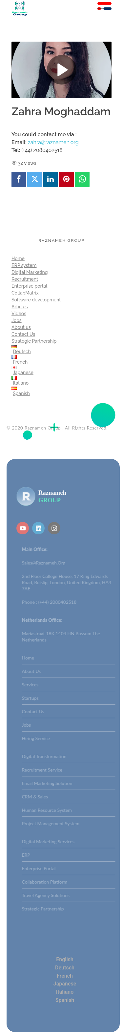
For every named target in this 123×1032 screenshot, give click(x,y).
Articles (19, 306)
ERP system (24, 265)
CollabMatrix (25, 293)
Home (18, 258)
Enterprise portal (29, 286)
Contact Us (23, 334)
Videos (18, 313)
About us (21, 327)
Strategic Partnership (34, 341)
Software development (36, 299)
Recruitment (24, 279)
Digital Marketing (29, 272)
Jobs (16, 320)
